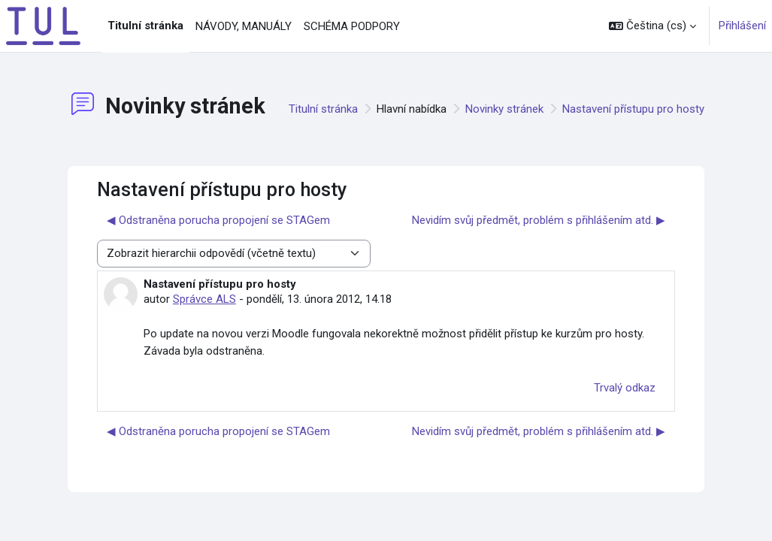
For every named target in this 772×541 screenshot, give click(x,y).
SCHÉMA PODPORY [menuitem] (352, 26)
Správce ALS (204, 299)
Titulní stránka (323, 109)
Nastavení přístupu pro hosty (633, 109)
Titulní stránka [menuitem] (145, 25)
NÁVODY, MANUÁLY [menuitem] (243, 26)
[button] (652, 26)
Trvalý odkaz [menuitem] (624, 387)
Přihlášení (742, 25)
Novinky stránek (504, 109)
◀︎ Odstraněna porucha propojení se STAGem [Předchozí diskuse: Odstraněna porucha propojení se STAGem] (218, 220)
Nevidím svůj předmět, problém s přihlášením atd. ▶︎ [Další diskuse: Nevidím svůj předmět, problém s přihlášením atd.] (538, 220)
